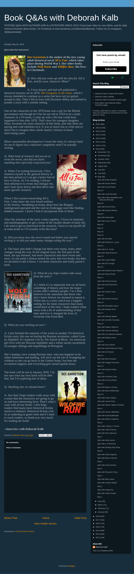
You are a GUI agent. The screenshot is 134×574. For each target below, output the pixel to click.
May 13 (100, 366)
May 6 (99, 451)
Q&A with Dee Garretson (107, 285)
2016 (98, 523)
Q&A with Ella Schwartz (106, 359)
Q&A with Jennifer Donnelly (108, 320)
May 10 (100, 394)
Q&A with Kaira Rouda (106, 274)
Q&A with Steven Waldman (108, 412)
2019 (98, 149)
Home (46, 518)
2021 (98, 142)
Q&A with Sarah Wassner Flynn (110, 348)
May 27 (100, 228)
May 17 (100, 313)
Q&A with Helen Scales (106, 493)
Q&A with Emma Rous (106, 207)
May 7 (99, 437)
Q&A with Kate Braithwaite (108, 415)
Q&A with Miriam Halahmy (107, 419)
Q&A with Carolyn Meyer (107, 483)
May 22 (100, 267)
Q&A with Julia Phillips (106, 260)
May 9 (99, 408)
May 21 (100, 277)
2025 (98, 128)
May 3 (99, 476)
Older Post (81, 518)
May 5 (99, 461)
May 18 (100, 302)
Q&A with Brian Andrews (107, 458)
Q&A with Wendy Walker (107, 316)
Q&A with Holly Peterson (107, 253)
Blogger (72, 566)
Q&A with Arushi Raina (106, 187)
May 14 (100, 355)
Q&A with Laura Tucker (106, 221)
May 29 (100, 214)
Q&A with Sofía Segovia (107, 454)
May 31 (100, 190)
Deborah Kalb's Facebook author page (110, 100)
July (100, 170)
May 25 (100, 235)
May (100, 177)
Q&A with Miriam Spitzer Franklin (110, 405)
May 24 (100, 246)
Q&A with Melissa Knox (106, 338)
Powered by (111, 77)
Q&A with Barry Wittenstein (108, 391)
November (102, 155)
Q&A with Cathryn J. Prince (108, 426)
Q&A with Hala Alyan (105, 217)
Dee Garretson (36, 57)
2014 (98, 530)
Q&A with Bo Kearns (105, 352)
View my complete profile (103, 551)
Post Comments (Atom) (24, 531)
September (102, 163)
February (102, 508)
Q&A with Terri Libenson (107, 433)
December (102, 152)
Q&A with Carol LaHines (107, 380)
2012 (98, 537)
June (100, 173)
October (101, 159)
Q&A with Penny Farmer (107, 281)
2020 (98, 145)
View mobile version (45, 523)
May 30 (100, 203)
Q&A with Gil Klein (104, 239)
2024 (98, 131)
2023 (98, 135)
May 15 (100, 341)
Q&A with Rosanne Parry (107, 472)
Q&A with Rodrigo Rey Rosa (108, 447)
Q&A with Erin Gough (105, 263)
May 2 (99, 486)
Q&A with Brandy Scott (106, 309)
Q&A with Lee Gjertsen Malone (109, 334)
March (100, 505)
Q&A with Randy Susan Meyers (110, 270)
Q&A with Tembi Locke (106, 292)
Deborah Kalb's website (104, 97)
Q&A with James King (106, 401)
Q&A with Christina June (107, 377)
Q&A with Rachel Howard (107, 299)
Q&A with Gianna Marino (107, 210)
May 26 (100, 232)
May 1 (99, 497)
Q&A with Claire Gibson (106, 398)
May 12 (100, 373)
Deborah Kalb (101, 547)
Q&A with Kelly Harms (106, 440)
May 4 (99, 469)
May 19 (100, 295)
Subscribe (111, 69)
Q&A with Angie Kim (105, 490)
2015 (98, 527)
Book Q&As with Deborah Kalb (61, 17)
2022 (98, 138)
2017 (98, 520)
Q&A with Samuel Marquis (107, 330)
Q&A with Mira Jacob (105, 479)
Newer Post (10, 518)
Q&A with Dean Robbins (107, 180)
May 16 (100, 324)
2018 (98, 516)
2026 (98, 124)
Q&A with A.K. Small (105, 249)
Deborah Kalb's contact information (109, 94)
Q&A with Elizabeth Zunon (107, 306)
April (100, 501)
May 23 (100, 256)
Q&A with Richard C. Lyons (108, 242)
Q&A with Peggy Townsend (108, 362)
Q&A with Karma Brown (106, 465)
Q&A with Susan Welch (106, 183)
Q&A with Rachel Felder (107, 369)
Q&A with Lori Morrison (106, 444)
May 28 (100, 224)
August (101, 166)
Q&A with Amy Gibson (106, 345)
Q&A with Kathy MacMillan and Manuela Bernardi (109, 198)
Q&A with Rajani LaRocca (107, 327)
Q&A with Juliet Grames (106, 430)
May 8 (99, 422)
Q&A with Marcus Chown (107, 387)
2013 (98, 534)
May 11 (100, 384)
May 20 (100, 288)
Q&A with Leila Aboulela (107, 194)
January (101, 512)
